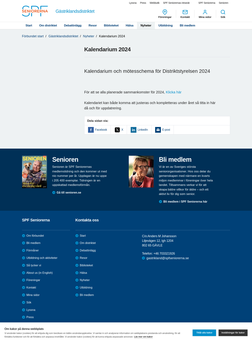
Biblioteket (111, 25)
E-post (166, 129)
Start (29, 25)
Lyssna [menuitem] (133, 2)
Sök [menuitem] (223, 13)
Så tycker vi (33, 265)
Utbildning (165, 25)
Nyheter (145, 25)
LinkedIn (143, 129)
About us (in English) (39, 272)
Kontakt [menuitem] (185, 13)
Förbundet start (33, 36)
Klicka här (174, 92)
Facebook (101, 129)
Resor (93, 25)
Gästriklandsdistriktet (63, 36)
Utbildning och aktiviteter (41, 257)
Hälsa (129, 25)
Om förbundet (35, 235)
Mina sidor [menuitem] (205, 13)
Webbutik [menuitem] (154, 2)
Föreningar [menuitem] (164, 13)
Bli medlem (187, 25)
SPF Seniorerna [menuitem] (206, 2)
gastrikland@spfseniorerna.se (167, 258)
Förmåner (32, 250)
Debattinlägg (72, 25)
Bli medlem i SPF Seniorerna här (185, 201)
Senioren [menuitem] (223, 2)
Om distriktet (48, 25)
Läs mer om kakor (143, 336)
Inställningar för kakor (233, 332)
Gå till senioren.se (69, 192)
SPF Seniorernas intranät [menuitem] (176, 2)
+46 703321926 (164, 253)
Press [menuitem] (143, 2)
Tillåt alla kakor (204, 332)
